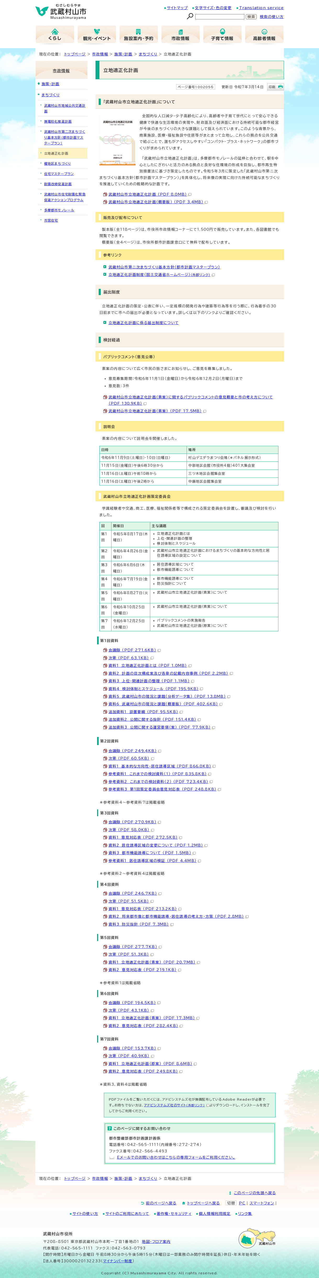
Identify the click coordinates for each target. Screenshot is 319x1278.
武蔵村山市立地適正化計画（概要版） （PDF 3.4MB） (158, 202)
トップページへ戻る (203, 1203)
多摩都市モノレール (59, 210)
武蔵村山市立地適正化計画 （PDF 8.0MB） (150, 194)
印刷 (272, 86)
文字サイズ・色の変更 (213, 8)
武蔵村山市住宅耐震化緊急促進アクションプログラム (65, 197)
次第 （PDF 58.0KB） (131, 830)
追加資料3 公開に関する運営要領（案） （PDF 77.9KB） (162, 727)
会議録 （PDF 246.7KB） (135, 893)
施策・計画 (123, 54)
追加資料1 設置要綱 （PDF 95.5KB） (146, 712)
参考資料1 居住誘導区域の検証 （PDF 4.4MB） (155, 861)
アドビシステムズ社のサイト (176, 1105)
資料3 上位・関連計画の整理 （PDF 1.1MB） (151, 681)
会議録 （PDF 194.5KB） (134, 1003)
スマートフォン (262, 1203)
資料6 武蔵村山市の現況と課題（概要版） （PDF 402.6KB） (166, 704)
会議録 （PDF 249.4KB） (135, 751)
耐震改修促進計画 (58, 183)
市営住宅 (51, 220)
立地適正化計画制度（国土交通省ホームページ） (162, 275)
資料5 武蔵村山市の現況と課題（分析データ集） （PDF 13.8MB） (169, 696)
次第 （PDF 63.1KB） (131, 658)
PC (242, 1203)
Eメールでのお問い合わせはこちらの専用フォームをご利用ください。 (176, 1157)
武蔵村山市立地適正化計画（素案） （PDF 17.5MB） (157, 411)
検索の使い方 (272, 17)
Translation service (261, 8)
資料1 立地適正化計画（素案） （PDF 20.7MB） (154, 962)
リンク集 (245, 1213)
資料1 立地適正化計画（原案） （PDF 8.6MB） (153, 1064)
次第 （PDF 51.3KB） (131, 954)
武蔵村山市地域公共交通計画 (65, 108)
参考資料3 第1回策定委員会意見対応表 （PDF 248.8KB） (165, 789)
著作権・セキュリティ (174, 1213)
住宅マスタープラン (59, 173)
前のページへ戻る (161, 1203)
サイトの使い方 (85, 1213)
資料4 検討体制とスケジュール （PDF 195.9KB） (156, 689)
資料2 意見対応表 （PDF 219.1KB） (145, 970)
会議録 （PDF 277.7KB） (135, 947)
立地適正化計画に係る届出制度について (144, 323)
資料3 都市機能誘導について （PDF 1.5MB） (152, 853)
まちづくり (148, 54)
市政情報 (100, 54)
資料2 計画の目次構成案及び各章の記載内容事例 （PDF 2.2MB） (171, 673)
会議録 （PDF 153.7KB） (135, 1048)
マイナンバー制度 (118, 1261)
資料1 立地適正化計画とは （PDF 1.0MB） (150, 665)
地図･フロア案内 (156, 1241)
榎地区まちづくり (57, 163)
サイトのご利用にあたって (127, 1213)
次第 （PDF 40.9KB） (131, 1056)
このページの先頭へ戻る (255, 1193)
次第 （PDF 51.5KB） (131, 901)
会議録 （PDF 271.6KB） (135, 650)
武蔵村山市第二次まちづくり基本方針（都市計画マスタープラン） (164, 267)
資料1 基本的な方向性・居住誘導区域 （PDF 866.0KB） (162, 766)
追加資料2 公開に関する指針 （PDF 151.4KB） (155, 719)
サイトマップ (177, 8)
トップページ (75, 54)
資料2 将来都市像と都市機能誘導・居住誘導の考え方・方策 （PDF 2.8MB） (179, 916)
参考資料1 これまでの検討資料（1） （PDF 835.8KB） (160, 774)
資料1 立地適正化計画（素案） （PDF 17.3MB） (154, 1018)
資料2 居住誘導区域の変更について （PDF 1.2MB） (158, 845)
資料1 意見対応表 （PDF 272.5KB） (145, 837)
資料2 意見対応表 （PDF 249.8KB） (146, 1071)
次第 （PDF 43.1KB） (131, 1010)
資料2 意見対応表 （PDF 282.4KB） (146, 1026)
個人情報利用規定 (215, 1213)
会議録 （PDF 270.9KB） (135, 822)
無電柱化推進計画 (58, 121)
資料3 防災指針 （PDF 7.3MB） (141, 924)
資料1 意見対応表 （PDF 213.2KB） (145, 909)
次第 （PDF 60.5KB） (131, 758)
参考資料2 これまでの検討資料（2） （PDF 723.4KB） (161, 782)
